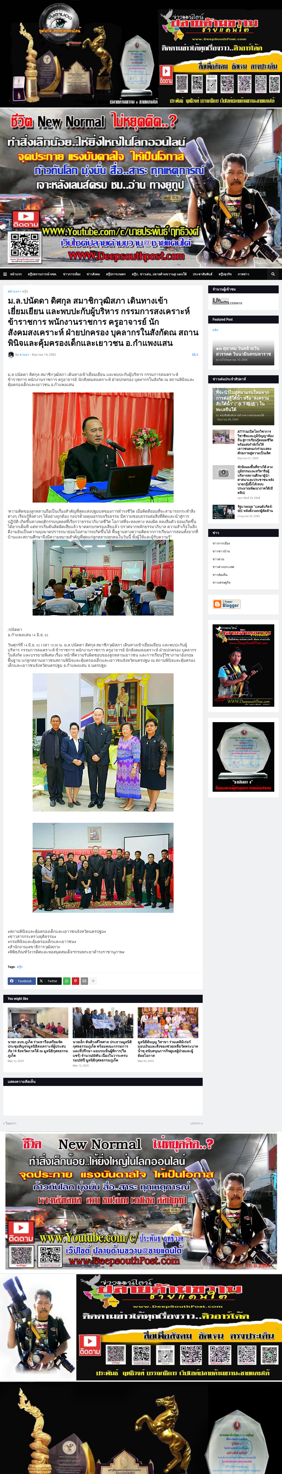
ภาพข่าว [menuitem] (243, 274)
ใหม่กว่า (11, 1123)
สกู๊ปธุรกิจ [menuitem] (225, 274)
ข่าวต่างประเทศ (223, 567)
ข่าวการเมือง (221, 543)
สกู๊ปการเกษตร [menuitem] (116, 274)
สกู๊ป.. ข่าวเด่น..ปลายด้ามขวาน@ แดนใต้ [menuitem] (159, 274)
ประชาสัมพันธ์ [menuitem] (202, 274)
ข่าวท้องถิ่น (220, 575)
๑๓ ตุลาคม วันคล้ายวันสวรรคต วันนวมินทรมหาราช (243, 351)
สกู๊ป (25, 291)
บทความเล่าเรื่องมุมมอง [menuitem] (29, 285)
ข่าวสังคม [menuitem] (93, 274)
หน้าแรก (13, 291)
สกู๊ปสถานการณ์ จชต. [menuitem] (42, 274)
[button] (6, 274)
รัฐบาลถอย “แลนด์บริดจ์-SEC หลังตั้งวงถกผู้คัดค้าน (255, 509)
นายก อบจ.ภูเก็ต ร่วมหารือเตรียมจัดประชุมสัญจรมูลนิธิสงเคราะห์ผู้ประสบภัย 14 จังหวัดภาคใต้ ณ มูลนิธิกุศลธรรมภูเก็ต (38, 1049)
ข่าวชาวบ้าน (221, 551)
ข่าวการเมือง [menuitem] (71, 274)
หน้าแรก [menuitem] (16, 274)
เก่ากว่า (195, 1123)
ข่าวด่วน (218, 559)
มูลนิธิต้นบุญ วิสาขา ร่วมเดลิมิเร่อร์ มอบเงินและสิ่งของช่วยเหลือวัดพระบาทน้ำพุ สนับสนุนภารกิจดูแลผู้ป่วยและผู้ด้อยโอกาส (168, 1049)
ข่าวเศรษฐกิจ (221, 582)
